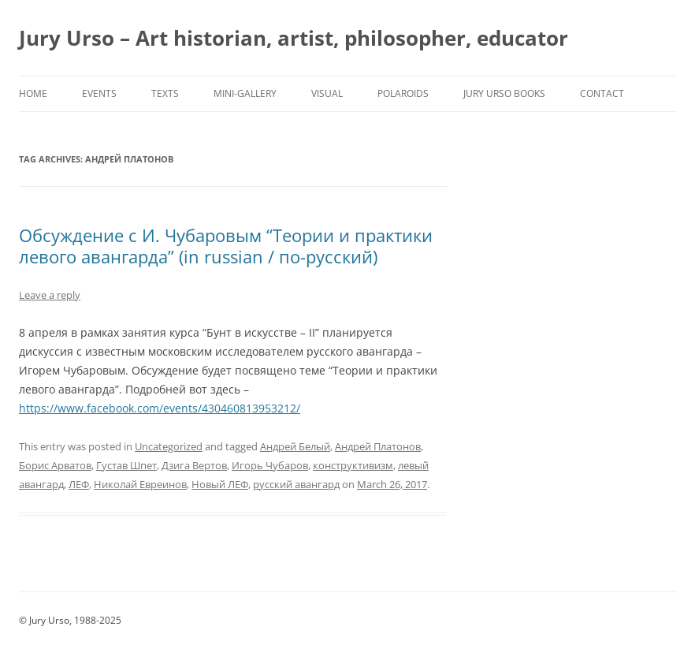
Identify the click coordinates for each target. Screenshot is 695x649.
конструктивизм (353, 465)
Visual (327, 93)
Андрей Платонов (378, 446)
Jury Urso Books (504, 93)
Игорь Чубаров (270, 465)
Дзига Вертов (194, 465)
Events (99, 93)
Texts (165, 93)
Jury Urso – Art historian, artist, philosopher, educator (293, 38)
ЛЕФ (79, 484)
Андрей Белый (295, 446)
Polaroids (403, 93)
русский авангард (296, 484)
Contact (602, 93)
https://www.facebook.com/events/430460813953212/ (159, 408)
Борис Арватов (55, 465)
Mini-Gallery (245, 93)
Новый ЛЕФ (219, 484)
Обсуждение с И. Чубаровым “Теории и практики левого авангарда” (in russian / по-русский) (226, 245)
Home (33, 93)
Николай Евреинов (140, 484)
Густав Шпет (126, 465)
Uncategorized (169, 446)
